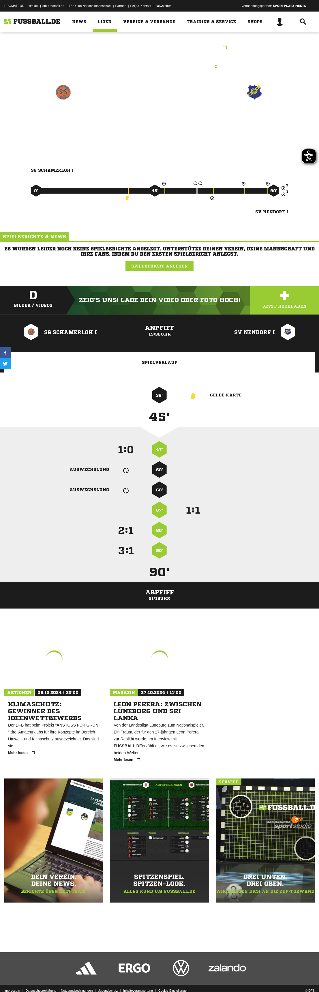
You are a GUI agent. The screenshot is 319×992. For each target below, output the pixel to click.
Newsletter (163, 6)
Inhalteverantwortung (138, 978)
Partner (120, 6)
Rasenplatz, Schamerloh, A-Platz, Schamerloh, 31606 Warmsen (159, 67)
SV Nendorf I (254, 117)
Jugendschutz (108, 978)
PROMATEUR (14, 6)
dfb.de (33, 6)
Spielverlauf (159, 362)
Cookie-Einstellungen (173, 978)
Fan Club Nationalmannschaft (90, 6)
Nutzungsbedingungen (77, 978)
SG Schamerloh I (63, 117)
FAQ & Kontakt (140, 6)
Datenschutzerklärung (40, 978)
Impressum (12, 978)
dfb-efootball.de (53, 6)
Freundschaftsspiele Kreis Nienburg (159, 48)
